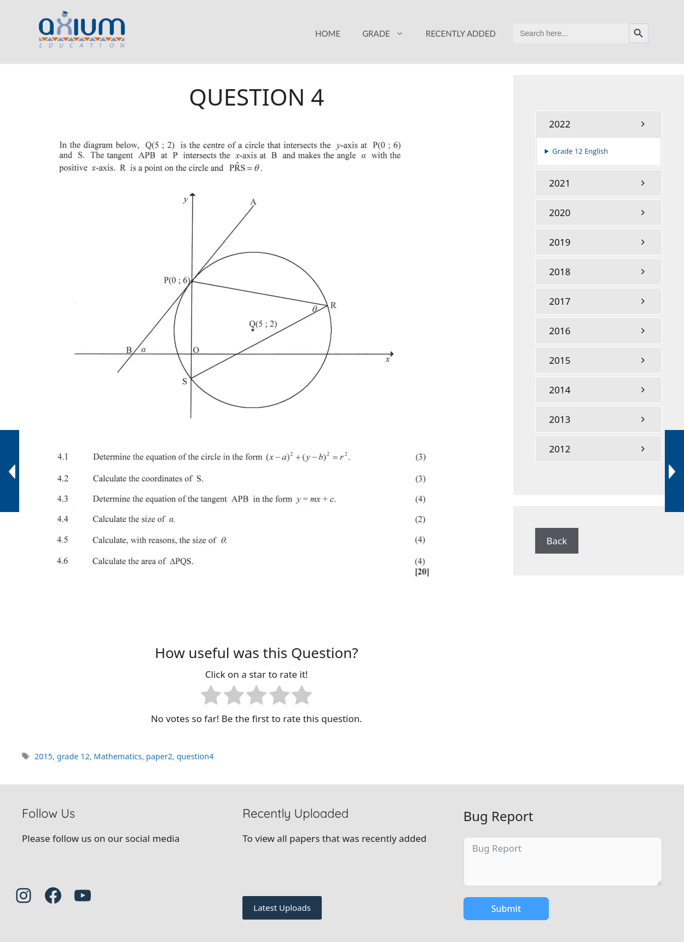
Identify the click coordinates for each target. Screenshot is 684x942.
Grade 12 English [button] (580, 151)
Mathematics (118, 756)
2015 (43, 756)
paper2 (159, 756)
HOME (327, 33)
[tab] (599, 124)
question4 (195, 756)
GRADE (388, 33)
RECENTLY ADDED (461, 33)
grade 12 (73, 756)
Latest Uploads (282, 907)
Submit (506, 909)
